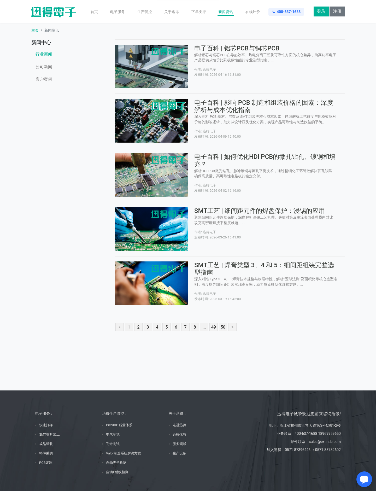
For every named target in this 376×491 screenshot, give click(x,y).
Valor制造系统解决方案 (123, 453)
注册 (337, 11)
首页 (94, 12)
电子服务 (117, 12)
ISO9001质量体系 (119, 425)
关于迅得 (171, 12)
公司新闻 (44, 67)
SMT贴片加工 (49, 434)
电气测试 (113, 434)
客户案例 (44, 79)
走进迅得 (179, 425)
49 (213, 327)
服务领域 (179, 444)
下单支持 (198, 12)
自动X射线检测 (117, 472)
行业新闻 (44, 54)
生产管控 (144, 12)
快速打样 (46, 425)
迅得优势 (179, 434)
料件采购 (46, 453)
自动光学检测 (116, 463)
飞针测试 (113, 444)
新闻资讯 (225, 12)
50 (223, 327)
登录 (321, 11)
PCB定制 (45, 463)
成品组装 (46, 444)
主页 (35, 30)
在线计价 (252, 12)
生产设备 (179, 453)
